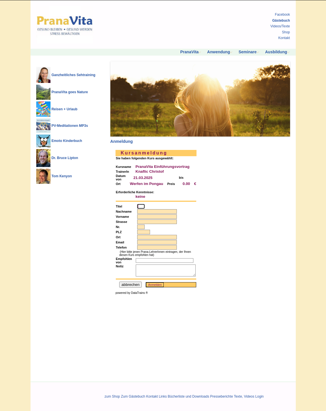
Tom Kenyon (61, 176)
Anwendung (218, 52)
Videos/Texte (280, 26)
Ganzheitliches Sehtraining (73, 75)
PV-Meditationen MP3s (69, 126)
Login (259, 396)
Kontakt (284, 38)
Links (163, 396)
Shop (286, 32)
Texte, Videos (244, 396)
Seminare (247, 52)
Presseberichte (221, 396)
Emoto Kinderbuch (66, 141)
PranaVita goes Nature (69, 92)
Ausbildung (276, 52)
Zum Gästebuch (133, 396)
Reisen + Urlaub (64, 109)
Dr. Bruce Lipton (64, 158)
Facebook (282, 15)
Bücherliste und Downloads (188, 396)
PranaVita (189, 52)
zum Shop (112, 396)
